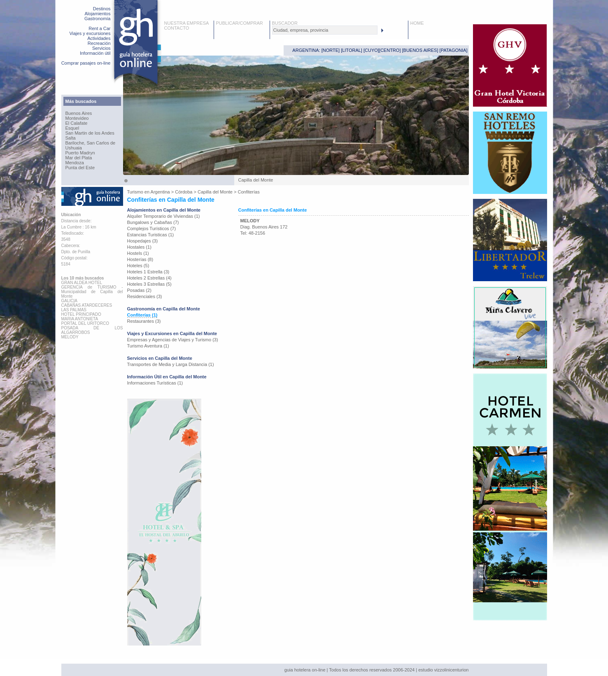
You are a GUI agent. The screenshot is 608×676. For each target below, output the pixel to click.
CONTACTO (176, 28)
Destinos (102, 8)
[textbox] (324, 30)
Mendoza (74, 162)
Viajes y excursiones (89, 33)
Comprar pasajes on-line (86, 63)
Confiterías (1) (142, 314)
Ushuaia (73, 147)
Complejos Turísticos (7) (151, 228)
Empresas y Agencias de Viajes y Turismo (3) (172, 339)
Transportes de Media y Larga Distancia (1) (170, 364)
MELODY (250, 220)
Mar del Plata (78, 157)
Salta (70, 137)
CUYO (371, 50)
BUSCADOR (285, 23)
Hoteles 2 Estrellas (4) (149, 277)
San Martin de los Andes (89, 133)
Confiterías (249, 191)
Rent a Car (99, 28)
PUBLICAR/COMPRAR (239, 23)
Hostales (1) (139, 247)
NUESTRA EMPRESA (186, 23)
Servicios (101, 48)
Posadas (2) (139, 290)
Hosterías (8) (140, 259)
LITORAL (351, 50)
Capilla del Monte (215, 191)
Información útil (95, 53)
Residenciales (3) (144, 296)
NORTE (330, 50)
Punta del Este (80, 167)
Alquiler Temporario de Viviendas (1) (163, 216)
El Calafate (76, 123)
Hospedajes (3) (142, 240)
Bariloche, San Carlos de (90, 142)
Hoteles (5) (138, 265)
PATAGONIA (453, 50)
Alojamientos (98, 13)
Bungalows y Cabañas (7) (153, 222)
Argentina (160, 191)
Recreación (99, 43)
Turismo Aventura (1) (148, 345)
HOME (417, 23)
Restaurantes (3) (144, 321)
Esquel (72, 128)
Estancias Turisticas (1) (150, 234)
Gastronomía (97, 18)
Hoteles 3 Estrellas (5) (149, 284)
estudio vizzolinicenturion (443, 669)
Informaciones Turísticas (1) (155, 382)
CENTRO (389, 50)
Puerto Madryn (80, 152)
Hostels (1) (138, 253)
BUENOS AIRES (420, 50)
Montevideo (77, 118)
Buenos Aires (78, 113)
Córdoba (183, 191)
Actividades (98, 38)
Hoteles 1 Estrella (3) (148, 271)
